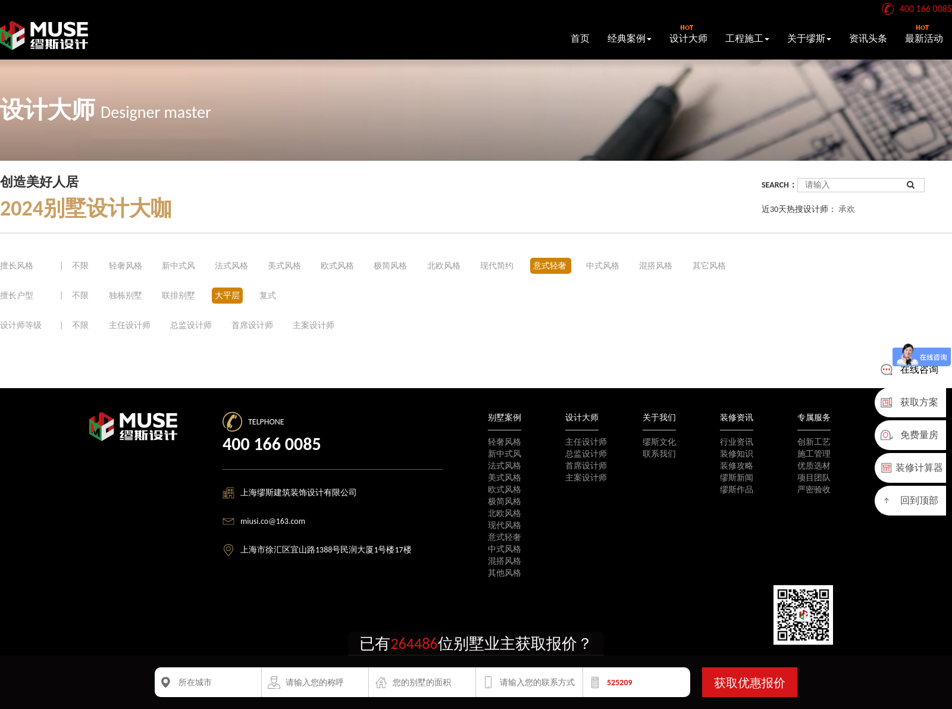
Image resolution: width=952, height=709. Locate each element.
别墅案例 (504, 418)
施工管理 (814, 454)
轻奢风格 (126, 266)
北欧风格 (444, 266)
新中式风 (179, 266)
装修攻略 (736, 466)
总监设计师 (191, 325)
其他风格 (504, 573)
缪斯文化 (659, 442)
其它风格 (709, 266)
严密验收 (814, 490)
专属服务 (814, 418)
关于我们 (659, 418)
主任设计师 (130, 325)
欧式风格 (338, 266)
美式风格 (285, 266)
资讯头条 (868, 38)
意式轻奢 (550, 266)
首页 (580, 38)
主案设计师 (313, 325)
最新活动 (924, 34)
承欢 (846, 209)
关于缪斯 (809, 38)
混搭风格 (656, 266)
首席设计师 (252, 325)
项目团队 (814, 478)
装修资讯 (736, 418)
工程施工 (747, 38)
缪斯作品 (736, 490)
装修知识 (736, 454)
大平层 (227, 296)
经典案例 (629, 38)
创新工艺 (814, 442)
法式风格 (232, 266)
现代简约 (497, 266)
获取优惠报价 (749, 683)
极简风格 (391, 266)
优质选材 (814, 466)
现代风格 (504, 525)
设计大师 (688, 34)
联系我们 (659, 454)
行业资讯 (736, 442)
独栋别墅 (125, 296)
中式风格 (603, 266)
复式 (267, 296)
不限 (80, 266)
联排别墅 (178, 296)
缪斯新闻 (736, 478)
